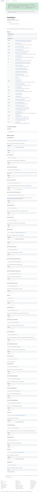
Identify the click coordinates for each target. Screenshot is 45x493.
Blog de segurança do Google (19, 485)
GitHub (1, 488)
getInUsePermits (17, 62)
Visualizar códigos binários (4, 485)
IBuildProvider (29, 172)
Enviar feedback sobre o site (22, 491)
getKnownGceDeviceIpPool (18, 65)
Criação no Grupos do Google (19, 487)
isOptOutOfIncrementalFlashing (19, 105)
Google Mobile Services (33, 486)
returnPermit (17, 108)
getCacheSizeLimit (17, 43)
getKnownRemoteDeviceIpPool (19, 74)
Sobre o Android (3, 491)
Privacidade (16, 491)
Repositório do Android (3, 481)
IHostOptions (25, 123)
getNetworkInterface (18, 80)
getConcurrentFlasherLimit (19, 49)
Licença (14, 491)
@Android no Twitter (18, 481)
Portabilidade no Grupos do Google (19, 488)
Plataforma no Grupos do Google (19, 486)
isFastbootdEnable (17, 96)
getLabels (16, 77)
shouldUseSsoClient (18, 115)
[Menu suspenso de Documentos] (10, 1)
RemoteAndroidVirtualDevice (11, 198)
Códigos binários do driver (4, 487)
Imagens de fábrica (3, 486)
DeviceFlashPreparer (29, 185)
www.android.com (32, 485)
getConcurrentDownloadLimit (19, 46)
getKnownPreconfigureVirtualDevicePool (20, 71)
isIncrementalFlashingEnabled (19, 102)
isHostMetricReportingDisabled (19, 99)
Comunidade (6, 491)
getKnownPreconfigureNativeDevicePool (20, 68)
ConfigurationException (11, 471)
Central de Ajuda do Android (33, 481)
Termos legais (10, 491)
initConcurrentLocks (18, 93)
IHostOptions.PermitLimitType (25, 40)
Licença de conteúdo (27, 475)
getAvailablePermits (18, 40)
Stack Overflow (32, 487)
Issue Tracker (31, 488)
